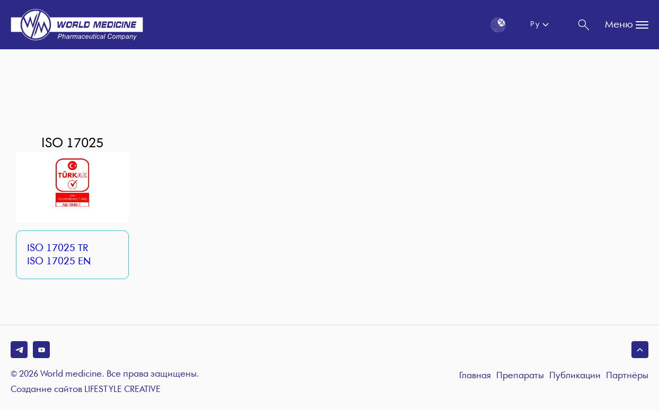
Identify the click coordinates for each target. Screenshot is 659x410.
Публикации (575, 376)
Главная (475, 376)
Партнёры (627, 376)
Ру (534, 24)
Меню (626, 25)
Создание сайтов (86, 390)
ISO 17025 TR (57, 248)
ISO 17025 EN (59, 261)
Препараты (520, 376)
